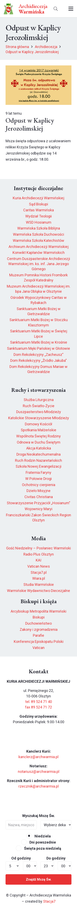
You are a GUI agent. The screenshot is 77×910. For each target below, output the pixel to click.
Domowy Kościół (38, 424)
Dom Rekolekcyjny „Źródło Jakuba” (38, 360)
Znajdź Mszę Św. (38, 879)
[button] (55, 8)
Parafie (38, 635)
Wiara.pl (38, 578)
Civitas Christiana (38, 497)
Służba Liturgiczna (39, 400)
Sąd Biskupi (38, 204)
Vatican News (38, 566)
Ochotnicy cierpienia (38, 485)
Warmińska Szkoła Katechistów (38, 240)
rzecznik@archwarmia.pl (38, 786)
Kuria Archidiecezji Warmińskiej (38, 198)
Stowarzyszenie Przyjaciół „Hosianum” (38, 503)
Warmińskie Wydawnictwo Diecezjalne (38, 590)
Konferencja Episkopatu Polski (38, 641)
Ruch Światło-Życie (38, 406)
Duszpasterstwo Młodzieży (38, 412)
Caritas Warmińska (38, 210)
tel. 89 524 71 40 (38, 701)
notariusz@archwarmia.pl (38, 771)
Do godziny (56, 858)
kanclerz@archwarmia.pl (38, 757)
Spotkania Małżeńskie (38, 430)
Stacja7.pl (39, 572)
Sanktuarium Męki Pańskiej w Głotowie (38, 348)
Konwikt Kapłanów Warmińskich (39, 252)
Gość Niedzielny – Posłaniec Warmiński (38, 548)
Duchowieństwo (38, 623)
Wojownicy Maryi (38, 509)
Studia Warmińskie (38, 584)
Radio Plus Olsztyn (38, 554)
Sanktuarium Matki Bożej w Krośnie (38, 342)
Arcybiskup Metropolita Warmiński (38, 611)
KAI (38, 560)
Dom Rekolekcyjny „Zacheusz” (38, 354)
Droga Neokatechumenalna (38, 454)
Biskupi (39, 617)
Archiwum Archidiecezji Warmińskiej (39, 246)
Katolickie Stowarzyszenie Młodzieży (38, 418)
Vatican (38, 648)
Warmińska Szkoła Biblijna (38, 228)
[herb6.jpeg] (8, 8)
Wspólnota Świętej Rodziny (38, 436)
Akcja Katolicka (38, 448)
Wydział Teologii (38, 216)
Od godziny (21, 858)
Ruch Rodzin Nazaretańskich (38, 460)
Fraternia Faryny (38, 472)
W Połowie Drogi (38, 478)
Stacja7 (49, 901)
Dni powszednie (38, 842)
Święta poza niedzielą (38, 848)
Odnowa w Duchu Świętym (38, 442)
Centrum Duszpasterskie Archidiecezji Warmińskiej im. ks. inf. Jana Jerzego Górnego (38, 264)
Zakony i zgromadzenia (38, 629)
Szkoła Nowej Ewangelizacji (38, 466)
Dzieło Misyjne (38, 491)
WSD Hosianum (38, 222)
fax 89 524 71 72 (38, 707)
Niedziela (38, 836)
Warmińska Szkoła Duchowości (38, 234)
